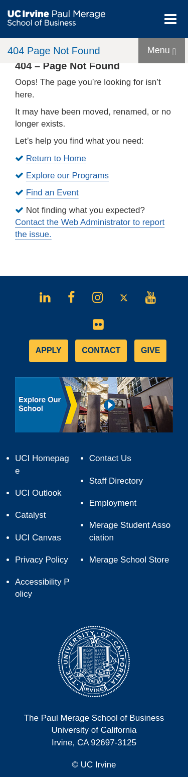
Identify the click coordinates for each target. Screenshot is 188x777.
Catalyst (35, 517)
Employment (112, 503)
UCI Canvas (42, 540)
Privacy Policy (43, 562)
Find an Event (52, 192)
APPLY (49, 350)
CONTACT (101, 350)
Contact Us (110, 458)
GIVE (150, 350)
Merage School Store (131, 562)
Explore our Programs (67, 175)
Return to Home (56, 158)
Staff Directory (116, 481)
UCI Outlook (42, 495)
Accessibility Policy (42, 588)
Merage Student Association (130, 531)
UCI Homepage (42, 468)
